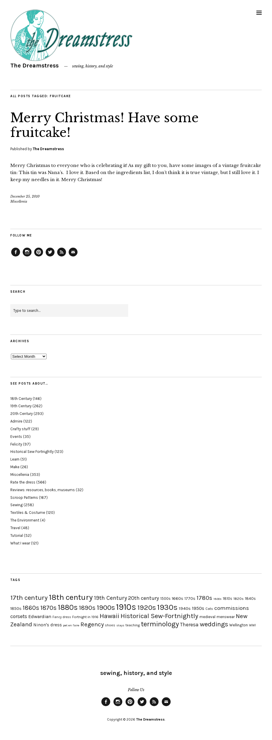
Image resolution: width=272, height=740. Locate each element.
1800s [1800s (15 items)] (217, 599)
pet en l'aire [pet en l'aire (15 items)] (71, 625)
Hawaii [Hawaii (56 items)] (109, 616)
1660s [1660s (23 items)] (177, 598)
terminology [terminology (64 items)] (160, 624)
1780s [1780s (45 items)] (204, 597)
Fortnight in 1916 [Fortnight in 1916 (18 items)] (85, 617)
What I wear (20, 543)
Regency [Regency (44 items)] (92, 624)
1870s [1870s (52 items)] (48, 607)
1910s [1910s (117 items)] (126, 607)
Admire (16, 421)
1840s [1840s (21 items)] (250, 598)
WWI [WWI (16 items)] (252, 625)
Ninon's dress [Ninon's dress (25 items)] (47, 625)
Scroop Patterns (24, 497)
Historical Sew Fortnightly (32, 451)
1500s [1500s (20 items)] (165, 598)
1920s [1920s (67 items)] (146, 607)
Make (14, 467)
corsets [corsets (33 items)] (18, 616)
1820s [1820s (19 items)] (238, 598)
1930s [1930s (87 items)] (167, 607)
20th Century (21, 413)
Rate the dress (22, 482)
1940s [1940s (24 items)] (185, 608)
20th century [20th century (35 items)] (143, 598)
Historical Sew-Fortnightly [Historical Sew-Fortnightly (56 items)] (159, 616)
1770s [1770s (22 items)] (189, 598)
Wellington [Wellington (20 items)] (238, 625)
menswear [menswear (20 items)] (226, 617)
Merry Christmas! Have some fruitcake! (104, 125)
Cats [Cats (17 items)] (209, 609)
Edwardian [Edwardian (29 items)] (39, 616)
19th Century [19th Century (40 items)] (110, 598)
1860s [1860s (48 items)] (31, 607)
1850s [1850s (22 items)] (16, 608)
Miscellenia (18, 201)
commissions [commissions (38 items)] (231, 608)
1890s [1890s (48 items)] (87, 607)
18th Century (21, 398)
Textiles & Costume (27, 512)
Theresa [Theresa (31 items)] (189, 625)
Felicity (16, 444)
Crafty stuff (20, 429)
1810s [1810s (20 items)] (227, 598)
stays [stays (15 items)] (120, 625)
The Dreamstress (34, 65)
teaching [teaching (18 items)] (133, 625)
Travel (15, 528)
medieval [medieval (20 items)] (207, 617)
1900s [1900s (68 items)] (106, 607)
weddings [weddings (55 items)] (214, 624)
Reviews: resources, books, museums (42, 490)
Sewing (16, 505)
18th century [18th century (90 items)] (71, 597)
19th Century (21, 406)
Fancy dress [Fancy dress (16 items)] (61, 617)
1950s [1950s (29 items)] (198, 608)
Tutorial (16, 535)
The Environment (24, 520)
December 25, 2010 (24, 196)
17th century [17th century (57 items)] (29, 598)
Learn (14, 459)
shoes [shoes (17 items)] (110, 625)
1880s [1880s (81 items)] (68, 607)
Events (16, 436)
